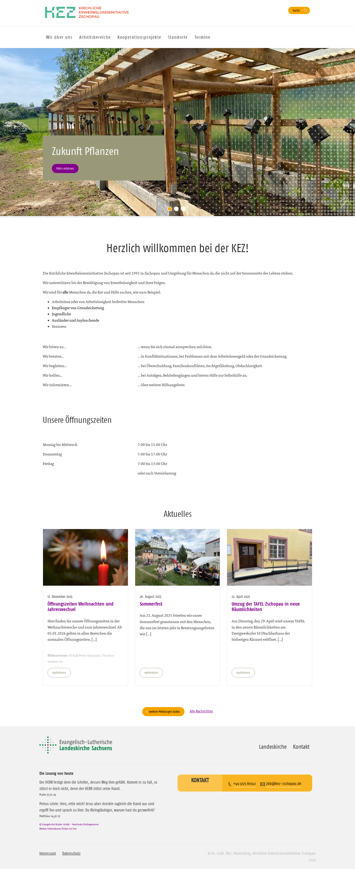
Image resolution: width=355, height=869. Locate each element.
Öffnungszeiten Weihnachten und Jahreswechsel (80, 606)
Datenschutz (71, 853)
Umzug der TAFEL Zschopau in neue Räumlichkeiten (266, 606)
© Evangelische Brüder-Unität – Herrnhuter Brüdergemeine (68, 824)
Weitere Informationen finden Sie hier (58, 828)
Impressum (47, 853)
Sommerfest (151, 604)
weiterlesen (59, 672)
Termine (202, 37)
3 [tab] (184, 210)
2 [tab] (177, 210)
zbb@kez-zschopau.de (283, 783)
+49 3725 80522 (244, 783)
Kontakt (301, 746)
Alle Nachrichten (201, 711)
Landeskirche (273, 746)
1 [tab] (170, 210)
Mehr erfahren (65, 168)
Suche (296, 10)
